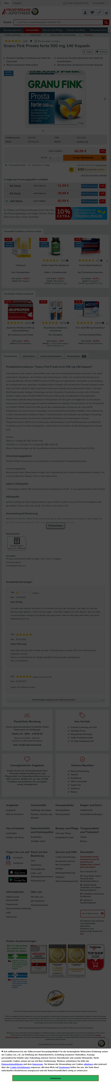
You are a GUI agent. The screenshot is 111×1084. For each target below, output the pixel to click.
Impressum (37, 1064)
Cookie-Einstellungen (20, 1067)
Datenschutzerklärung (12, 1064)
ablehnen (88, 1064)
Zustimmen (64, 1067)
